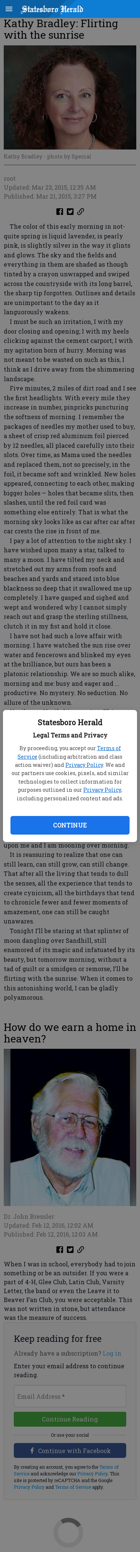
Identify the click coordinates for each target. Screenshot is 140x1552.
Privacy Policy (84, 764)
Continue (70, 825)
